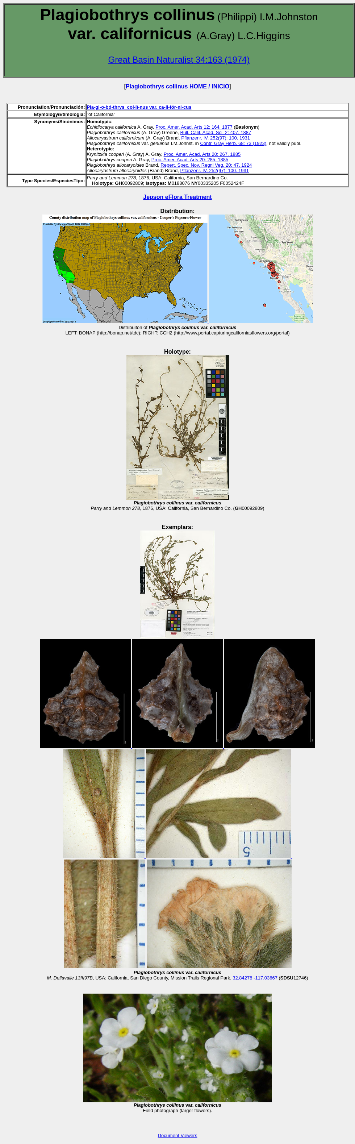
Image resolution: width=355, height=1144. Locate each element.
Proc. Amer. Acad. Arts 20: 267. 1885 (202, 154)
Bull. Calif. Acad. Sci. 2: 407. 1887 (215, 132)
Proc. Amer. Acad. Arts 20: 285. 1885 (189, 159)
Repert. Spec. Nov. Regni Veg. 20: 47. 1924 (206, 165)
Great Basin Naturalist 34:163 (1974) (179, 60)
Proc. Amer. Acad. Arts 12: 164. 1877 (193, 127)
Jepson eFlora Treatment (177, 197)
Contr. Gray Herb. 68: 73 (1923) (233, 143)
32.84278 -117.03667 (255, 978)
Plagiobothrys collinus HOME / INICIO (177, 86)
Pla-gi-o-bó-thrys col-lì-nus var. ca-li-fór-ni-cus (139, 107)
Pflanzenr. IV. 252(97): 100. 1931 (215, 138)
